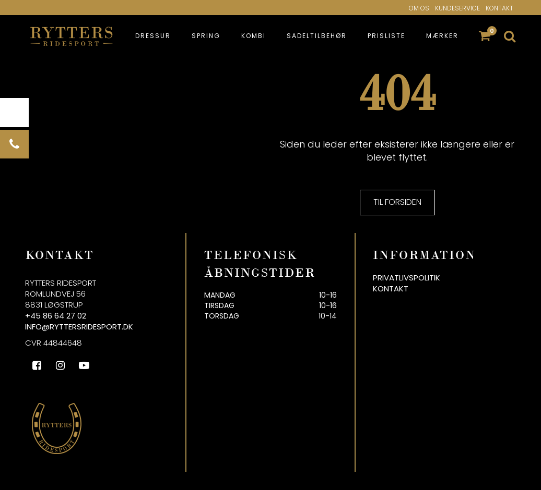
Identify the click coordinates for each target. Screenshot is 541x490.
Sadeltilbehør (317, 35)
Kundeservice (457, 8)
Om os (419, 8)
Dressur (153, 35)
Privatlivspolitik (406, 277)
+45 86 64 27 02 (55, 315)
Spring (206, 35)
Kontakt (499, 8)
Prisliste (386, 35)
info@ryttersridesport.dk (79, 326)
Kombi (253, 35)
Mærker (442, 35)
